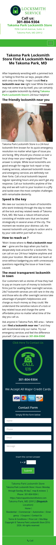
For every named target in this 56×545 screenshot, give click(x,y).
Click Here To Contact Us (28, 342)
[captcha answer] (31, 462)
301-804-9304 (28, 21)
